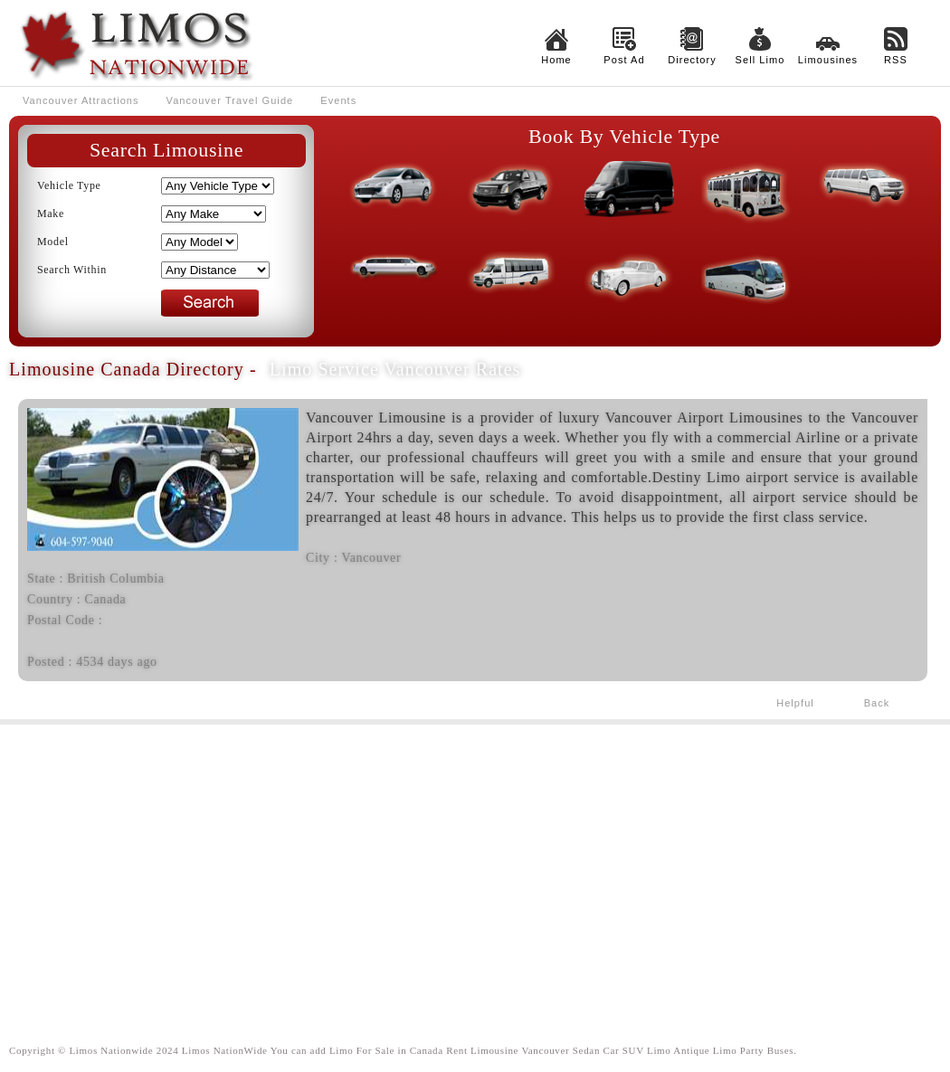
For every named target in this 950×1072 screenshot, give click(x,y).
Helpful (795, 702)
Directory (692, 59)
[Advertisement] (475, 869)
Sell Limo (760, 59)
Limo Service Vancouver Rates (395, 369)
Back (877, 702)
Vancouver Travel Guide (230, 100)
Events (338, 100)
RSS (895, 59)
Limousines (828, 59)
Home (556, 59)
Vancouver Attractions (81, 100)
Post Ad (623, 59)
